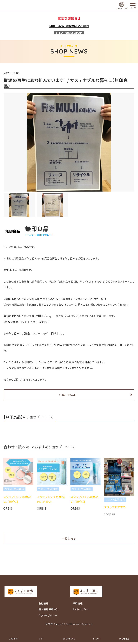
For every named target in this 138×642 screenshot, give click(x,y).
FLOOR (96, 638)
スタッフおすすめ (115, 507)
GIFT (41, 638)
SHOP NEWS (69, 638)
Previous (5, 488)
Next (132, 488)
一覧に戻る (69, 538)
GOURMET (14, 638)
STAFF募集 (124, 639)
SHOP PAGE (67, 394)
